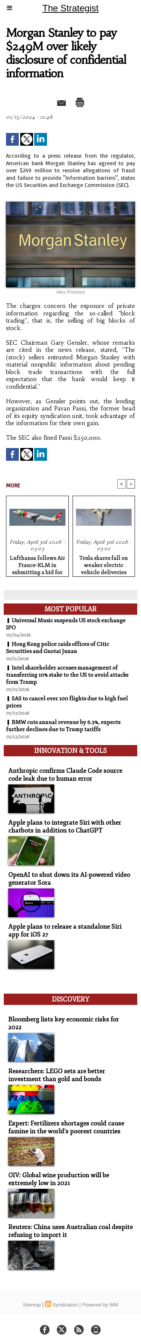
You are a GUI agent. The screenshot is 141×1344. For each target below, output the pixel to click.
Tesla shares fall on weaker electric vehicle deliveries (103, 564)
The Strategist (70, 8)
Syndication (65, 1305)
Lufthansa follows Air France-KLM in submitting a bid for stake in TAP (37, 564)
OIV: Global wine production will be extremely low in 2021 (58, 1179)
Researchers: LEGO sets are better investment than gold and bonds (56, 1075)
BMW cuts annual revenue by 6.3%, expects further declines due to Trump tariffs (63, 726)
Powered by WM (100, 1305)
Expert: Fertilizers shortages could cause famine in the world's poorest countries (66, 1127)
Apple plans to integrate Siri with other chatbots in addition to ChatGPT (64, 826)
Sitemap (32, 1305)
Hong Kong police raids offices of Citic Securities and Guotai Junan (57, 648)
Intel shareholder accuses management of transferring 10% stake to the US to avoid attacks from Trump (67, 675)
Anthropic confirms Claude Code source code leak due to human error (65, 775)
